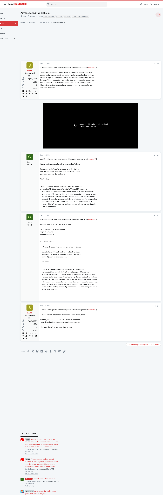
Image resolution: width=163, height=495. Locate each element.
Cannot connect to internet (142, 184)
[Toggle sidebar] (157, 15)
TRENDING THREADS (130, 139)
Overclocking (132, 301)
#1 (117, 64)
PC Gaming (131, 206)
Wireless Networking (89, 16)
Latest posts (128, 264)
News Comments (133, 159)
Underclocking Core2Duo (141, 296)
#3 (117, 216)
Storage (130, 349)
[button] (5, 4)
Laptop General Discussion (137, 279)
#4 (117, 306)
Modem (68, 16)
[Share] (113, 64)
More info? (101, 67)
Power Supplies (132, 223)
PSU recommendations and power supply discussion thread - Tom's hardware (142, 213)
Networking (131, 191)
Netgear (76, 16)
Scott (33, 16)
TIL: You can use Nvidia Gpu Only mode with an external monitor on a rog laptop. (143, 271)
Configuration (58, 16)
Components (132, 326)
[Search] (69, 4)
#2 (117, 155)
